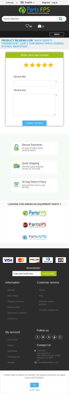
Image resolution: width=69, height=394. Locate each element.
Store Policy (12, 296)
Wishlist (11, 362)
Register (46, 2)
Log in (55, 2)
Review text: (20, 90)
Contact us (12, 318)
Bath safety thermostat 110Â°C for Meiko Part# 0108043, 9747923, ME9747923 (32, 43)
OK (34, 385)
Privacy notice (13, 307)
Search (42, 290)
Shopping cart (14, 357)
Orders (11, 345)
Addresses (12, 351)
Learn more (34, 390)
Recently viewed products (46, 302)
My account (13, 340)
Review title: (20, 76)
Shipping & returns (15, 301)
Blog (41, 296)
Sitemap (11, 290)
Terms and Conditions (17, 313)
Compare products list (48, 310)
